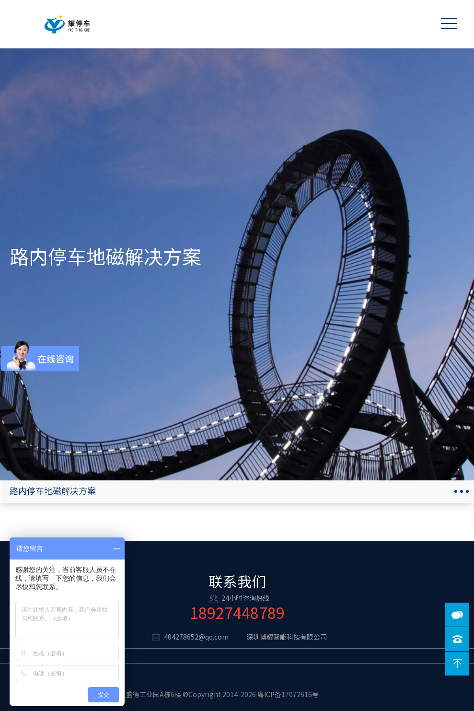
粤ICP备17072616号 (288, 694)
